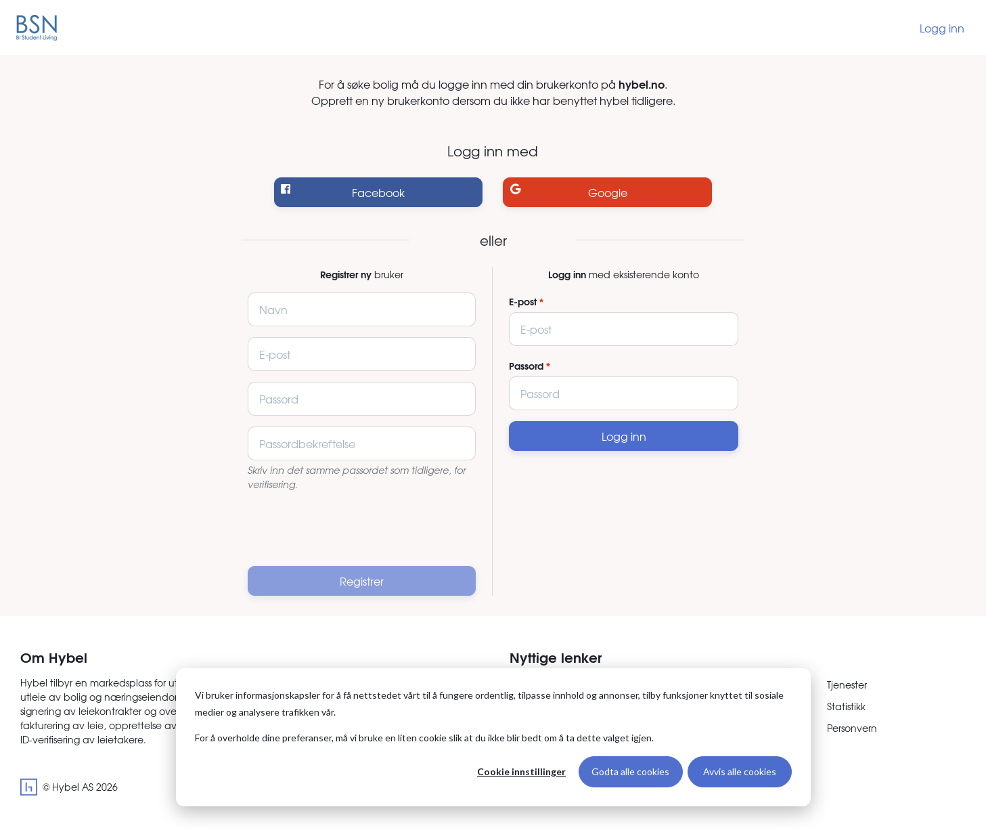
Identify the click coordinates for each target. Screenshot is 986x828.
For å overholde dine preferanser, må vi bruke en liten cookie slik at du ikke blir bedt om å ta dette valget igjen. (424, 737)
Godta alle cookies (630, 771)
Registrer (362, 581)
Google (568, 191)
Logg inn (942, 28)
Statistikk (846, 706)
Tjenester (847, 684)
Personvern (852, 728)
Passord (526, 366)
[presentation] (362, 528)
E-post (523, 302)
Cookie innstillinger (521, 771)
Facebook (343, 191)
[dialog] (493, 737)
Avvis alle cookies (739, 771)
